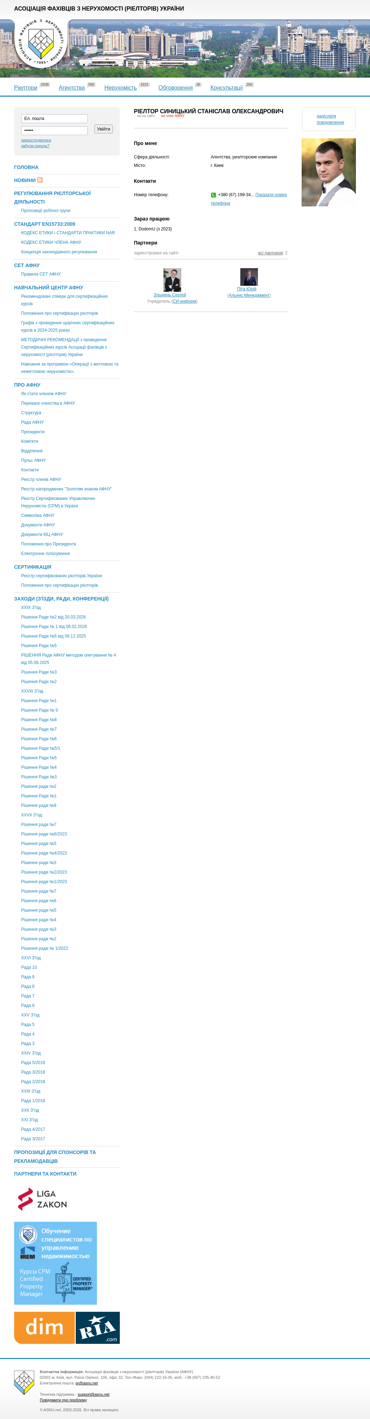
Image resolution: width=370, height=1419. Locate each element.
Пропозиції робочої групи (45, 210)
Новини (25, 180)
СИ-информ (184, 301)
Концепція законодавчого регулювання (59, 251)
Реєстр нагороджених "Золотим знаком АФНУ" (66, 489)
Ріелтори (25, 88)
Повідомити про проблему (63, 1400)
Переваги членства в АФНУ (48, 403)
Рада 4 (28, 1034)
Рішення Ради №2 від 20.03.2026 (53, 617)
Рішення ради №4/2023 (44, 853)
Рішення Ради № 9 (39, 710)
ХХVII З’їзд (31, 815)
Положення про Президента (48, 544)
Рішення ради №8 (38, 805)
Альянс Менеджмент (249, 295)
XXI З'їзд (29, 1119)
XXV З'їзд (30, 1015)
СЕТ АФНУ (26, 265)
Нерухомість (120, 88)
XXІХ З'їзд (31, 607)
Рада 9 (28, 976)
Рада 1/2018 (33, 1100)
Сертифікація (32, 567)
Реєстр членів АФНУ (41, 479)
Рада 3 (28, 1043)
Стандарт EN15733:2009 (44, 224)
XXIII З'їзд (30, 1091)
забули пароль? (35, 146)
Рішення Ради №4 (39, 767)
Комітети (29, 441)
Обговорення (176, 88)
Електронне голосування (45, 553)
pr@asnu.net (86, 1383)
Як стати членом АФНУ (43, 393)
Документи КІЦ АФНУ (42, 534)
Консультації (226, 88)
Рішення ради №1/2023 (44, 881)
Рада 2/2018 (33, 1081)
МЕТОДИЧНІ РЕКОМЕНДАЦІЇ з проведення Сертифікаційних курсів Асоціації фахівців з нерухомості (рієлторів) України (64, 347)
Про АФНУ (27, 385)
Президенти (32, 431)
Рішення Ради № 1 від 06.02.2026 (54, 626)
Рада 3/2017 (33, 1138)
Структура (31, 412)
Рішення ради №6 (38, 900)
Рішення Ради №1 (39, 700)
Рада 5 (28, 1024)
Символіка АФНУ (37, 515)
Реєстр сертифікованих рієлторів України (61, 575)
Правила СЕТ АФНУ (41, 274)
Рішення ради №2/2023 (44, 872)
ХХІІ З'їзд (30, 1110)
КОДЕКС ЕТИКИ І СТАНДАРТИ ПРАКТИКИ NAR (68, 232)
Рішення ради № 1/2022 (44, 948)
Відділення (32, 450)
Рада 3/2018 (33, 1072)
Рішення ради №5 (38, 843)
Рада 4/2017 (33, 1129)
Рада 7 (28, 996)
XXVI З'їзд (31, 957)
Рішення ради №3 (38, 862)
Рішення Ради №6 (39, 738)
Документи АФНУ (38, 525)
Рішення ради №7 (38, 824)
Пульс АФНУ (33, 460)
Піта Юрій (247, 288)
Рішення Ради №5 (39, 645)
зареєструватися (36, 140)
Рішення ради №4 (38, 919)
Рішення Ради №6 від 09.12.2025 (53, 636)
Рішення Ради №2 (39, 681)
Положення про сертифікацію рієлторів (59, 313)
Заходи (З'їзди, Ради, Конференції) (61, 599)
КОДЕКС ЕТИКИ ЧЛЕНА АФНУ (51, 242)
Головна (26, 167)
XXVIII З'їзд (32, 691)
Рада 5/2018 (33, 1062)
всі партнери (270, 252)
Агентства (72, 88)
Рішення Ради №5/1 (40, 748)
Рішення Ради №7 (39, 729)
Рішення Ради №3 (39, 672)
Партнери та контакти (45, 1174)
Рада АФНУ (32, 422)
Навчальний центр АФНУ (48, 287)
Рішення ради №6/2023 (44, 834)
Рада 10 (29, 967)
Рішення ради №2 (38, 786)
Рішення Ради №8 (39, 719)
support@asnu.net (94, 1394)
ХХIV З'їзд (31, 1053)
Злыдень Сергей (170, 294)
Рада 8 (28, 986)
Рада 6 (28, 1005)
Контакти (30, 469)
